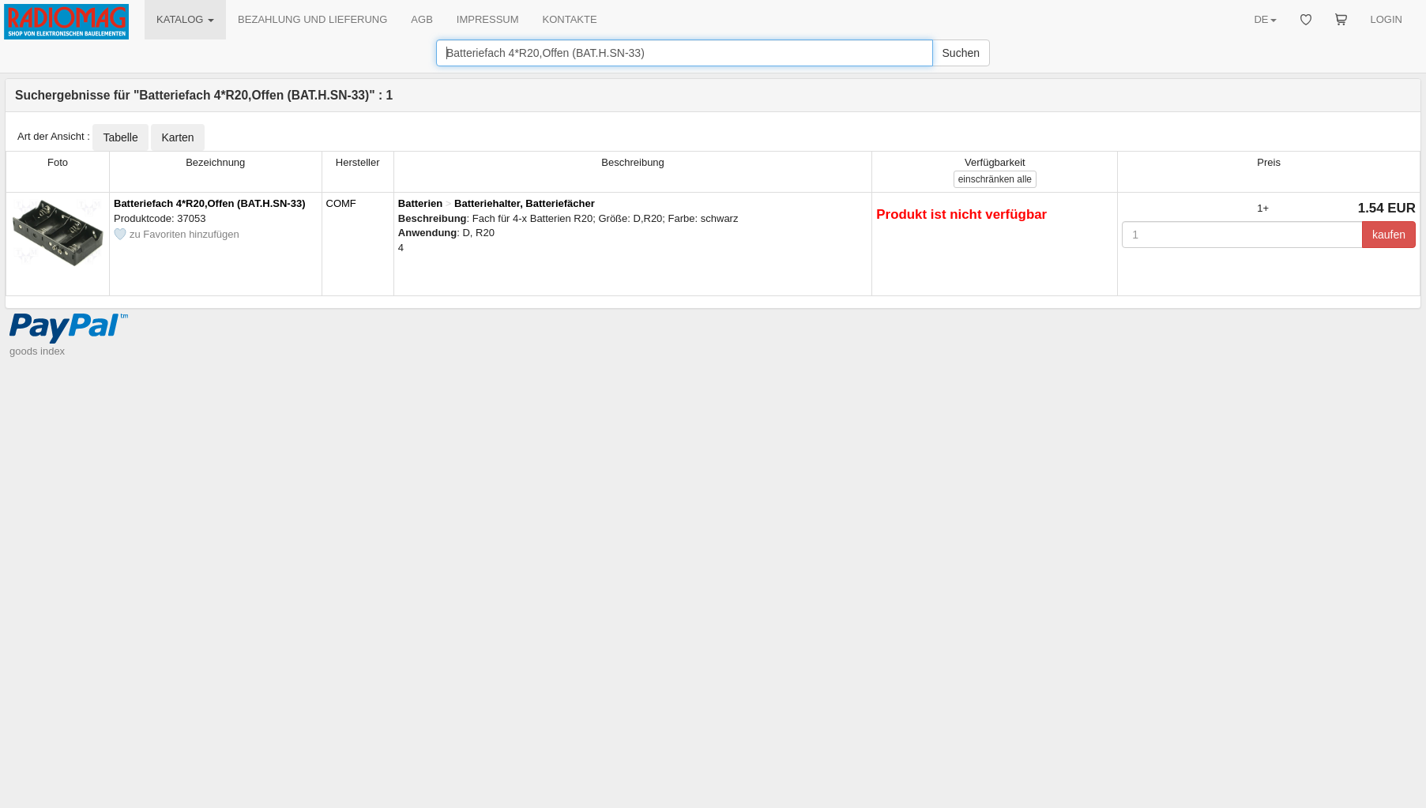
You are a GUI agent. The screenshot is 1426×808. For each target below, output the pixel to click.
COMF (341, 203)
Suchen (961, 53)
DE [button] (1265, 19)
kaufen (1388, 234)
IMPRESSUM (488, 19)
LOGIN (1386, 19)
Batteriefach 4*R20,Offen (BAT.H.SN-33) (209, 203)
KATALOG (185, 19)
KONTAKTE (570, 19)
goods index (37, 351)
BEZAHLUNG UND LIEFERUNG (312, 19)
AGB (421, 19)
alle (995, 179)
